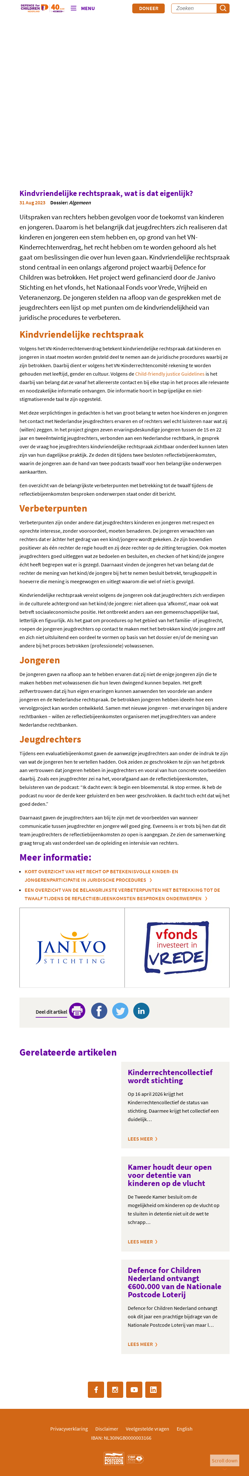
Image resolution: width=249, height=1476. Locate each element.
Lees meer (140, 1138)
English (185, 1428)
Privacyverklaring (69, 1428)
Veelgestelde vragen (147, 1428)
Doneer (148, 8)
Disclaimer (106, 1428)
